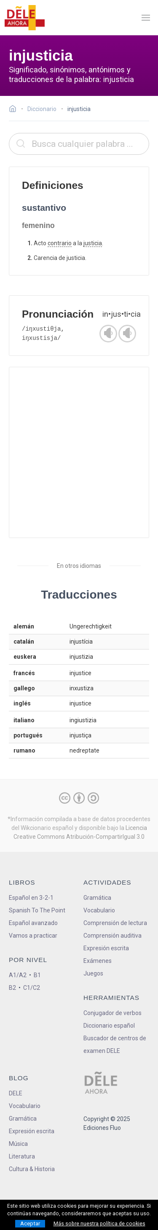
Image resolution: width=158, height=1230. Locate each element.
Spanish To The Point (37, 910)
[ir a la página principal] (24, 17)
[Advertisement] (79, 452)
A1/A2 (18, 975)
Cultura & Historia (32, 1169)
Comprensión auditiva (112, 935)
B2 (12, 987)
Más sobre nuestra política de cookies (99, 1224)
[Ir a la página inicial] (15, 110)
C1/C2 (31, 987)
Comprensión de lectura (115, 923)
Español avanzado (33, 923)
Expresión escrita (106, 948)
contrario (60, 243)
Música (18, 1143)
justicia (92, 243)
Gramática (97, 897)
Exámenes (97, 960)
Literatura (22, 1156)
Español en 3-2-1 (31, 897)
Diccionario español (109, 1025)
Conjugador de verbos (112, 1013)
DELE (15, 1093)
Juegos (93, 973)
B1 (37, 975)
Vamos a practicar (33, 935)
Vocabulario (99, 910)
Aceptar (30, 1223)
